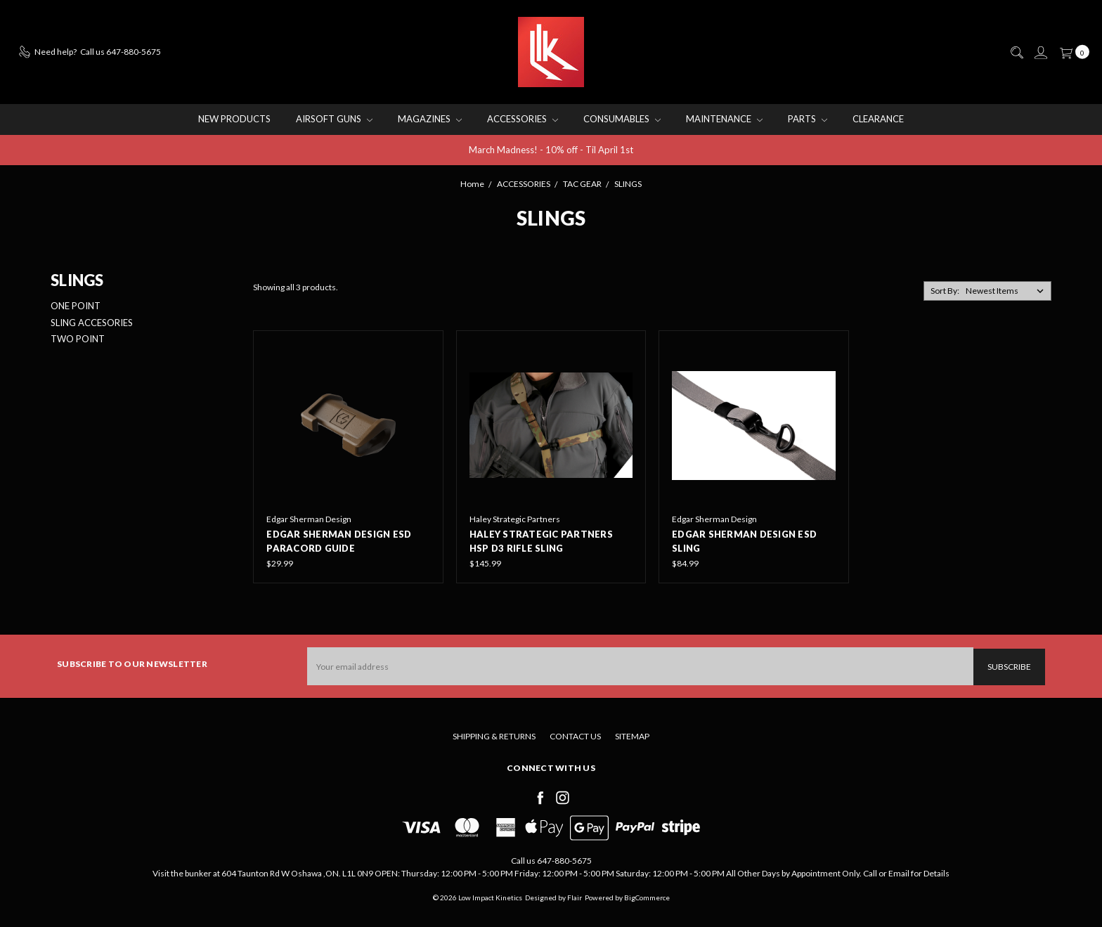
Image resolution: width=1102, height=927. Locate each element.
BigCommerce (647, 896)
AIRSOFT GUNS (334, 118)
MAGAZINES (430, 118)
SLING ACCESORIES (92, 322)
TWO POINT (78, 338)
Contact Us (575, 735)
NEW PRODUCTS (234, 118)
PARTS (807, 118)
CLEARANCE (878, 118)
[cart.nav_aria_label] (1071, 52)
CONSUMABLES (622, 118)
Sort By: (945, 290)
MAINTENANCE (724, 118)
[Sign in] (1040, 52)
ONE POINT (76, 305)
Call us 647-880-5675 (551, 859)
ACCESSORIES (522, 118)
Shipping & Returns (494, 735)
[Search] (1016, 52)
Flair (574, 896)
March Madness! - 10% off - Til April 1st (551, 149)
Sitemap (632, 735)
